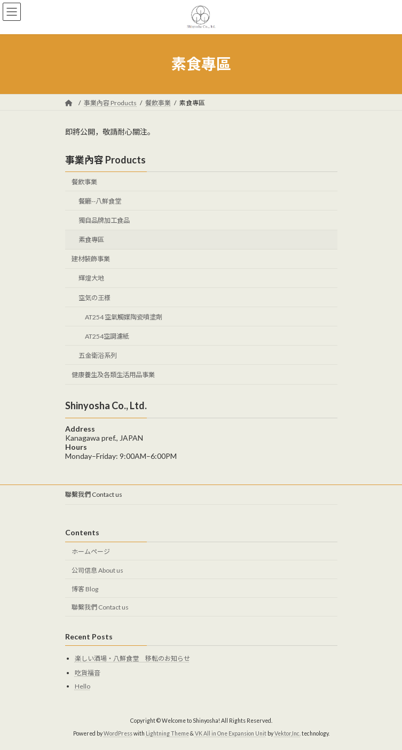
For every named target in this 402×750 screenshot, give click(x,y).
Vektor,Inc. (287, 733)
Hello (82, 686)
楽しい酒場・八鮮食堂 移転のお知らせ (132, 658)
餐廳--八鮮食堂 (99, 201)
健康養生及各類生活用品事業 (113, 375)
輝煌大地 (91, 278)
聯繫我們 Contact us (93, 494)
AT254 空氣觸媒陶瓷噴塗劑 (123, 316)
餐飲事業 (84, 182)
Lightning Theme (167, 733)
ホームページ (91, 552)
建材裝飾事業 (91, 259)
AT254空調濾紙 (106, 336)
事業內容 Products (105, 160)
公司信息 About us (97, 570)
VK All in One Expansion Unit (230, 733)
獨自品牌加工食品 (103, 220)
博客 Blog (85, 588)
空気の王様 (94, 297)
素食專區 (91, 240)
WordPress (118, 733)
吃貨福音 (87, 673)
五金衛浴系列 (97, 355)
